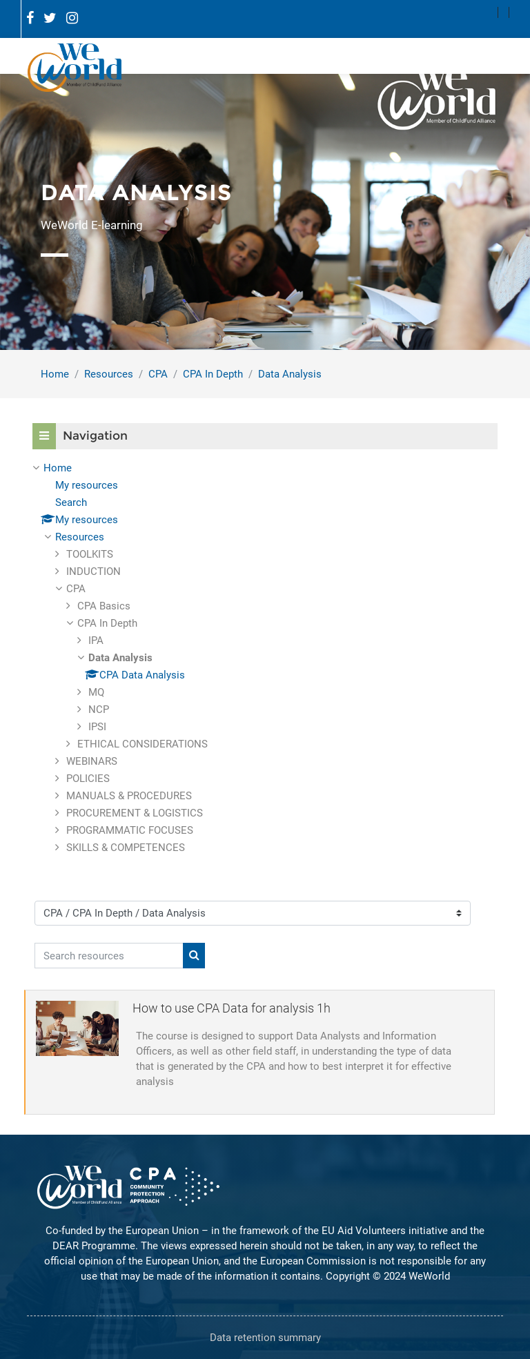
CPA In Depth (213, 374)
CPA (158, 374)
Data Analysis (290, 374)
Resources (108, 374)
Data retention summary (265, 1337)
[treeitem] (265, 657)
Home (55, 374)
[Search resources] (109, 955)
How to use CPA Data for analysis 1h (231, 1008)
